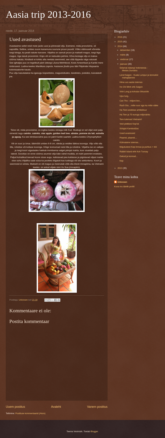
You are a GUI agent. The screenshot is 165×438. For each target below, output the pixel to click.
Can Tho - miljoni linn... (130, 100)
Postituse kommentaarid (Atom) (30, 413)
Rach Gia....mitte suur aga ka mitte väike (139, 105)
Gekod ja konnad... (129, 156)
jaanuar (124, 64)
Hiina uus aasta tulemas (131, 82)
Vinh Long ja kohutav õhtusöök (134, 91)
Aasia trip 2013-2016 (48, 14)
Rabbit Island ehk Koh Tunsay (134, 151)
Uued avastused (127, 133)
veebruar (124, 59)
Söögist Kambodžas (129, 128)
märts (123, 54)
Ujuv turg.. (124, 96)
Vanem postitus (97, 406)
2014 (120, 46)
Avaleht (56, 406)
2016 (120, 37)
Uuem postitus (15, 406)
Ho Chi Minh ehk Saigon (131, 87)
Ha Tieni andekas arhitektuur (133, 110)
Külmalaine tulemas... (130, 142)
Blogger (94, 431)
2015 (120, 41)
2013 (120, 168)
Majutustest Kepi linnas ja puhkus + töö (138, 147)
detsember (125, 50)
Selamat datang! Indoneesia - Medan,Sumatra (134, 69)
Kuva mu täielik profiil (124, 186)
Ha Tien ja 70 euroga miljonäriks (135, 114)
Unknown (122, 182)
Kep (121, 160)
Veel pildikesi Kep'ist (129, 124)
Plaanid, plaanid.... (128, 137)
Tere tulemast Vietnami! (131, 119)
